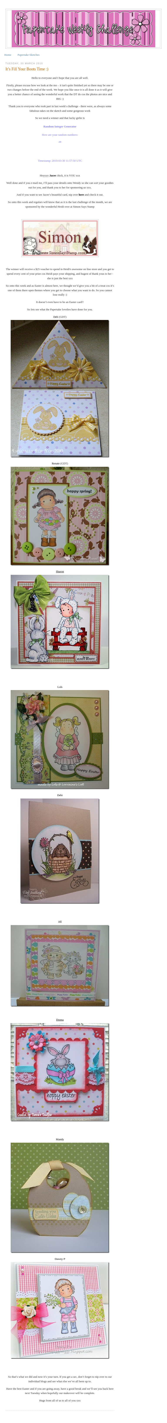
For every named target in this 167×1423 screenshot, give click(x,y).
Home (7, 54)
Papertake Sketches (29, 54)
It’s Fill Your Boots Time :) (26, 69)
